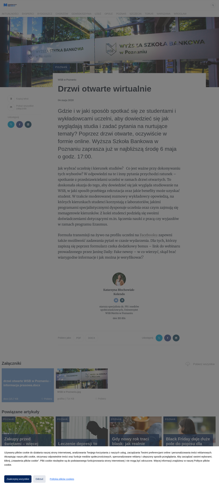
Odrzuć (39, 479)
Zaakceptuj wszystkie (18, 479)
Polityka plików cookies (62, 479)
